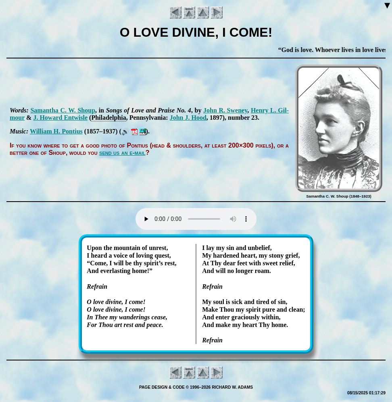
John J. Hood (188, 117)
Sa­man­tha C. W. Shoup (62, 110)
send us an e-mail (122, 152)
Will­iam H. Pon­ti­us (56, 131)
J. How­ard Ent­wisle (60, 117)
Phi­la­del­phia (108, 117)
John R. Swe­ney (225, 110)
